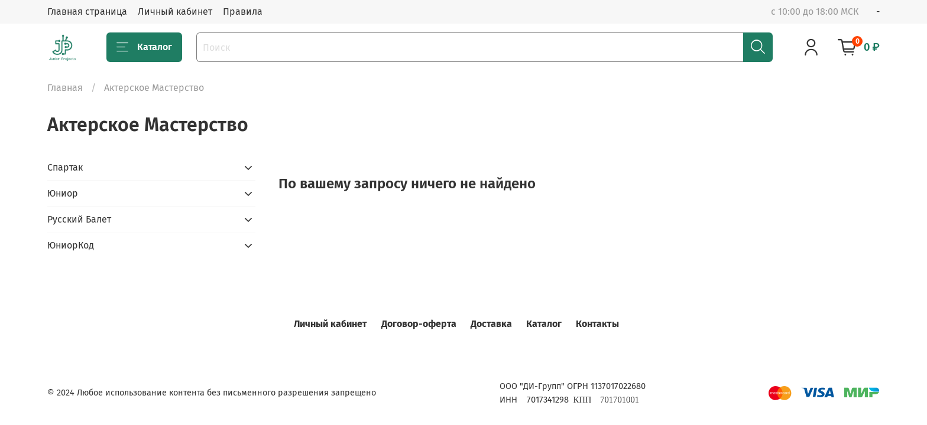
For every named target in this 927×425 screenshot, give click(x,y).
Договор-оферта (418, 323)
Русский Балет (79, 219)
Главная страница (87, 11)
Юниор (62, 193)
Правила (242, 11)
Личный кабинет (175, 11)
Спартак (65, 167)
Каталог (144, 47)
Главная (65, 87)
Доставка (491, 323)
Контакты (597, 323)
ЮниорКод (70, 245)
